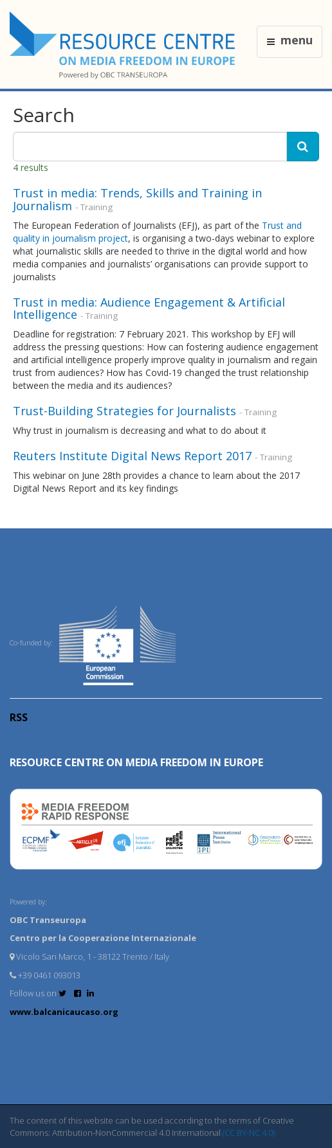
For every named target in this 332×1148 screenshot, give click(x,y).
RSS (19, 717)
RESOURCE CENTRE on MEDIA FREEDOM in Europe (136, 762)
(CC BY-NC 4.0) (249, 1132)
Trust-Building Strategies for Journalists (124, 410)
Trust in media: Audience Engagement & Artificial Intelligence (149, 308)
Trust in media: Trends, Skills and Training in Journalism (137, 199)
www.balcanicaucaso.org (64, 1012)
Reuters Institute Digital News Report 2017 (132, 455)
